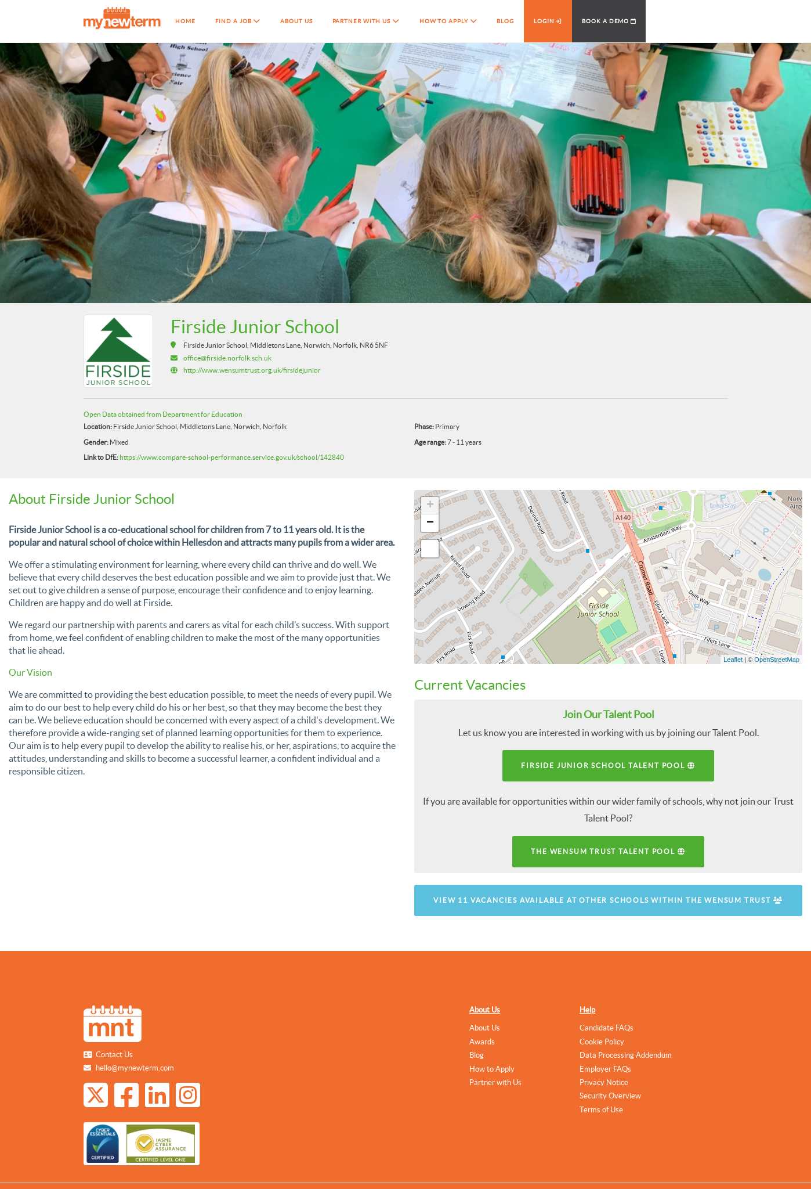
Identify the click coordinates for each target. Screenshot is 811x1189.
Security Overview (610, 1095)
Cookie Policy (602, 1041)
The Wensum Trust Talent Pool (608, 851)
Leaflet (733, 659)
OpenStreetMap (776, 659)
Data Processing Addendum (626, 1055)
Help (587, 1010)
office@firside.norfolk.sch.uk (227, 358)
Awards (482, 1041)
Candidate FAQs (606, 1028)
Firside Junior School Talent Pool (608, 765)
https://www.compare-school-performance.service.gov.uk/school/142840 (232, 457)
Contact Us (114, 1054)
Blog (476, 1055)
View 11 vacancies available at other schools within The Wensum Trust (608, 900)
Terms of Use (601, 1109)
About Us (484, 1010)
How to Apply (492, 1069)
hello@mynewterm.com (135, 1068)
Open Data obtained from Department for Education (163, 414)
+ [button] (430, 505)
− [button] (430, 523)
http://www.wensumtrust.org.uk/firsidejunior (252, 370)
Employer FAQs (605, 1069)
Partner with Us (495, 1082)
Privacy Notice (604, 1082)
